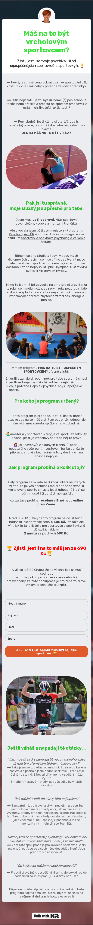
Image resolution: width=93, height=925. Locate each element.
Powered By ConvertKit (46, 916)
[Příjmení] (46, 615)
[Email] (46, 627)
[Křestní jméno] (46, 603)
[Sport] (46, 638)
